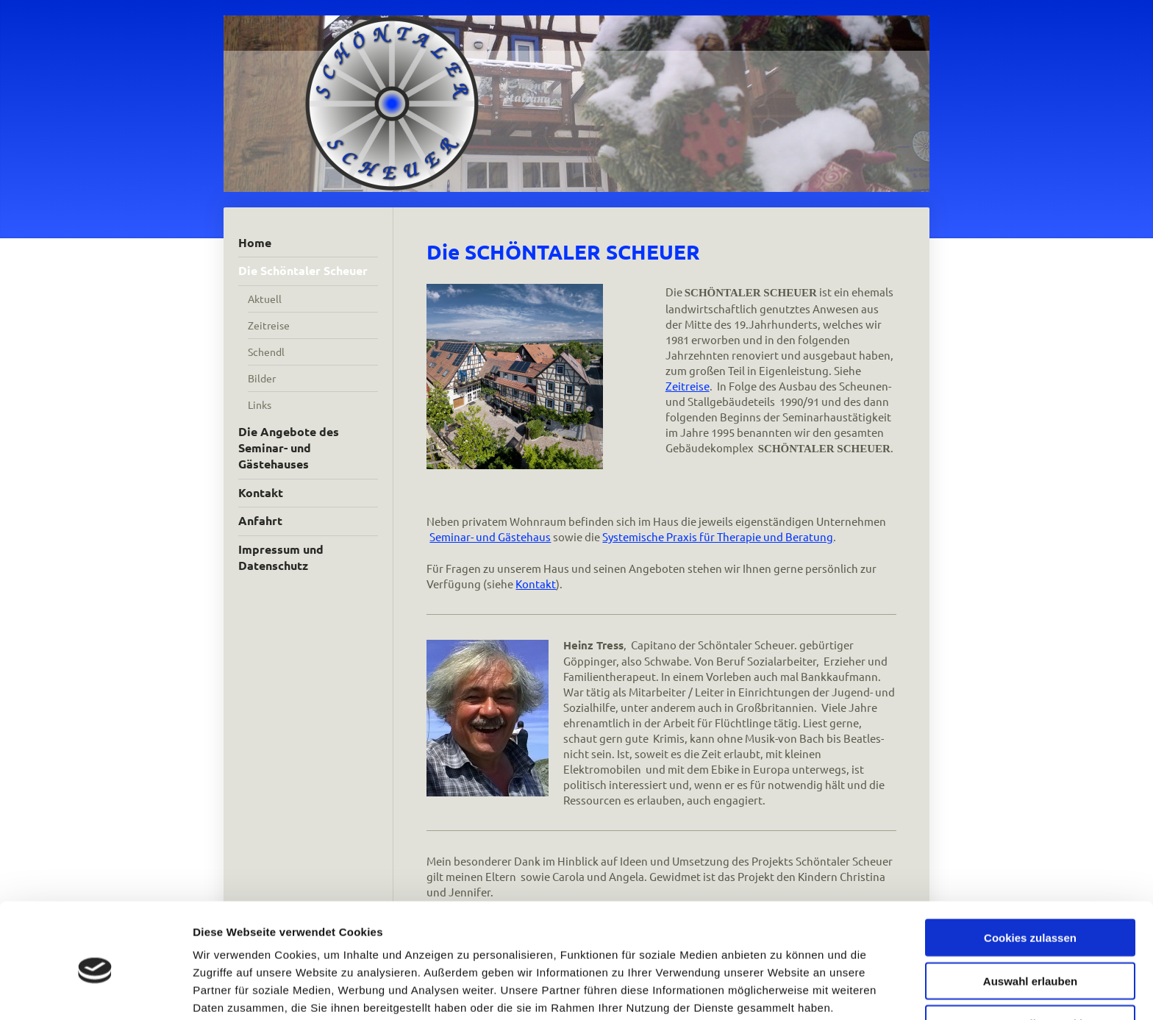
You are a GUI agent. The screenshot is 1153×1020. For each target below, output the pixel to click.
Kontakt (535, 584)
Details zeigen (782, 991)
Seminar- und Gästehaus (490, 536)
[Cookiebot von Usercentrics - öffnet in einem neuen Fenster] (95, 991)
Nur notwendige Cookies (1030, 959)
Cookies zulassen (1030, 873)
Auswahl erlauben (1030, 916)
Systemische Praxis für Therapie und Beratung (717, 536)
